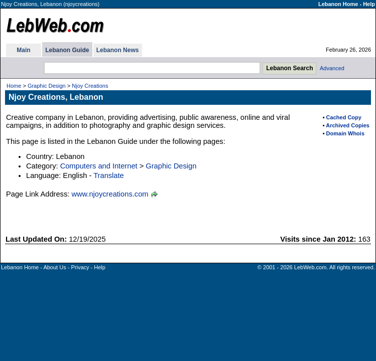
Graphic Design (47, 86)
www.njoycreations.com (109, 194)
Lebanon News (117, 50)
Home (14, 86)
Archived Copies (347, 125)
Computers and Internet (99, 166)
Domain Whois (345, 133)
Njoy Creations (90, 86)
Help (369, 4)
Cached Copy (343, 117)
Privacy (80, 267)
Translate (108, 175)
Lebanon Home (338, 4)
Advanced (332, 68)
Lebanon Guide (67, 50)
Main (23, 50)
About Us (54, 267)
